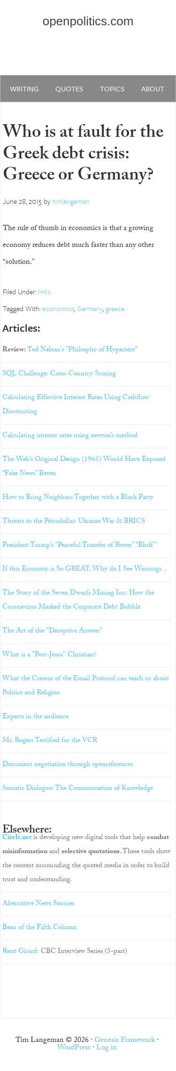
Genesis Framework (124, 1040)
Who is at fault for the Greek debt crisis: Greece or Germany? (83, 155)
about (152, 88)
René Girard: (20, 952)
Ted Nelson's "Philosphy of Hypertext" (82, 350)
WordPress (74, 1048)
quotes (69, 88)
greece (115, 308)
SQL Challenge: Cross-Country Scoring (59, 374)
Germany (90, 308)
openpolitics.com (88, 21)
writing (24, 88)
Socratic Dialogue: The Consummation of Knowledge (77, 789)
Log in (106, 1048)
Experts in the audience (35, 717)
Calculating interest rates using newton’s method (70, 436)
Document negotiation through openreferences (67, 765)
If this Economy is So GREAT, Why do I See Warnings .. (84, 570)
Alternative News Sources (38, 904)
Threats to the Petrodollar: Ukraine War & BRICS (73, 522)
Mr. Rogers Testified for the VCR (49, 741)
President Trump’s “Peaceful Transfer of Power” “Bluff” (79, 546)
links (44, 291)
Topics (112, 88)
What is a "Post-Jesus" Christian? (49, 655)
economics (58, 308)
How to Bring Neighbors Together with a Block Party (77, 498)
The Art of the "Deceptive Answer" (52, 631)
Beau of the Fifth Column (39, 928)
